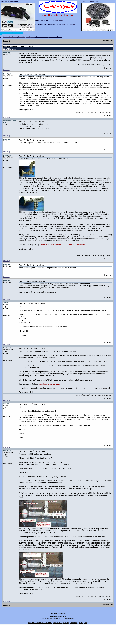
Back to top (6, 70)
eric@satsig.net (61, 613)
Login (12, 33)
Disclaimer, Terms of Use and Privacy (40, 623)
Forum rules (58, 20)
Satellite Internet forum (10, 37)
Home (5, 33)
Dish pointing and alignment (26, 37)
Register (19, 33)
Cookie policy (83, 623)
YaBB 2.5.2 (61, 616)
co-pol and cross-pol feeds (49, 384)
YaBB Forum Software (48, 618)
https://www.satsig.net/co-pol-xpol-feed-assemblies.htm (63, 245)
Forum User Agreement (61, 623)
